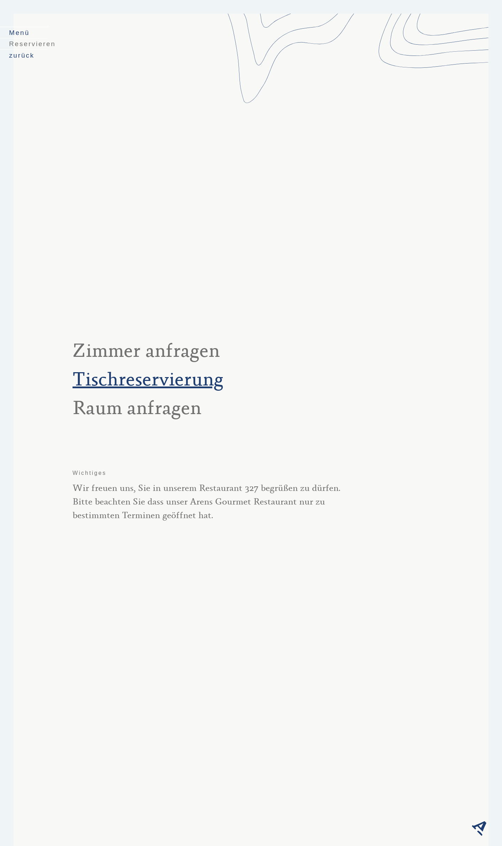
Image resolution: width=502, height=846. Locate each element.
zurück (22, 55)
